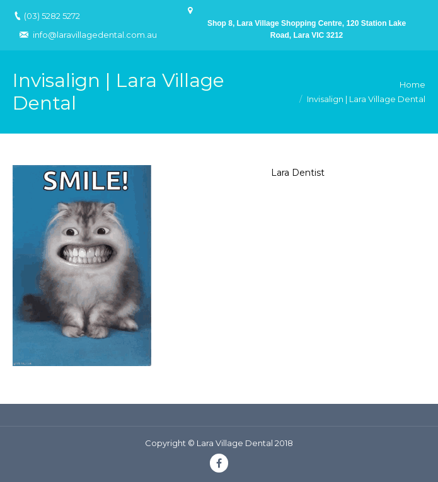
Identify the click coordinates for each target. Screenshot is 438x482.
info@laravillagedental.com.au (95, 35)
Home (412, 84)
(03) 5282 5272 (52, 16)
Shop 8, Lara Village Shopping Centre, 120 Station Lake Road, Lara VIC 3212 (306, 29)
